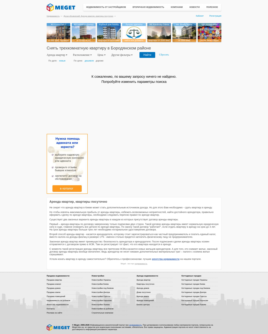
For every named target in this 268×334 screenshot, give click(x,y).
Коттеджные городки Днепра (194, 292)
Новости (194, 7)
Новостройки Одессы (101, 296)
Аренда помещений (145, 300)
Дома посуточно (144, 292)
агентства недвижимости (165, 259)
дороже (99, 60)
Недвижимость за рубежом (58, 300)
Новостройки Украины (101, 280)
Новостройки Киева (100, 284)
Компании (177, 7)
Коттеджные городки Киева (193, 284)
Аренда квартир (143, 280)
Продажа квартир (54, 280)
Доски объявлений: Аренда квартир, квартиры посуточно (88, 16)
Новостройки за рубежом (102, 309)
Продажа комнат (54, 284)
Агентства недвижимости (58, 305)
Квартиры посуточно (145, 284)
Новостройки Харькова (102, 300)
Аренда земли (143, 296)
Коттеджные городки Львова (194, 305)
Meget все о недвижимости (58, 327)
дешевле (89, 60)
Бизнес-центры (143, 305)
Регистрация (215, 16)
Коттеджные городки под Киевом (196, 288)
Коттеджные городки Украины (194, 280)
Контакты (51, 309)
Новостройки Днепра (101, 292)
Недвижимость (53, 16)
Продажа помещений (56, 296)
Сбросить (164, 54)
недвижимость (141, 264)
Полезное (212, 7)
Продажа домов (54, 288)
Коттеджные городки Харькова (195, 300)
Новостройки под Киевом (102, 288)
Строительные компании (102, 313)
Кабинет (200, 16)
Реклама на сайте (54, 313)
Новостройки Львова (101, 305)
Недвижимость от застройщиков (106, 7)
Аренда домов (143, 288)
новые (62, 60)
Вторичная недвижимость (148, 7)
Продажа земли (53, 292)
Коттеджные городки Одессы (194, 296)
